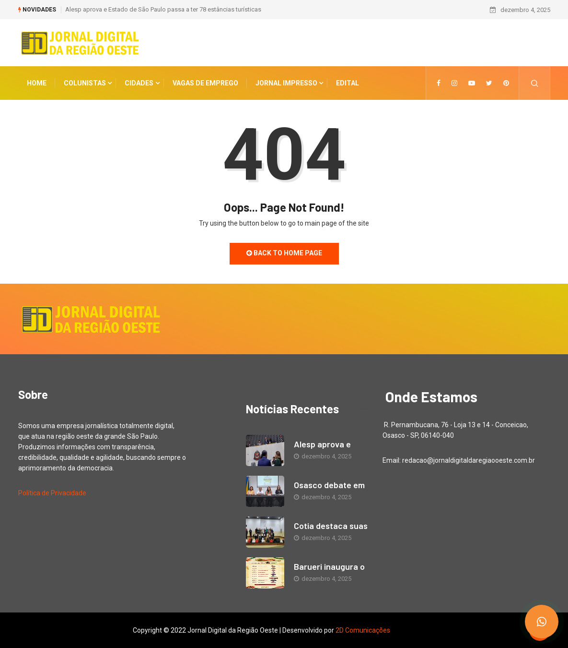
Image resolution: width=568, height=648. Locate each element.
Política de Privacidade (52, 493)
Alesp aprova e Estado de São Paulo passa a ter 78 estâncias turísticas (163, 9)
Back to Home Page (284, 253)
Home (36, 83)
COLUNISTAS (85, 83)
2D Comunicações (363, 630)
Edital (347, 83)
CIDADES (139, 83)
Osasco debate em (329, 485)
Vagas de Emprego (205, 83)
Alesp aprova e (322, 444)
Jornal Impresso (286, 83)
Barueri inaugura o (329, 566)
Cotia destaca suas (331, 525)
